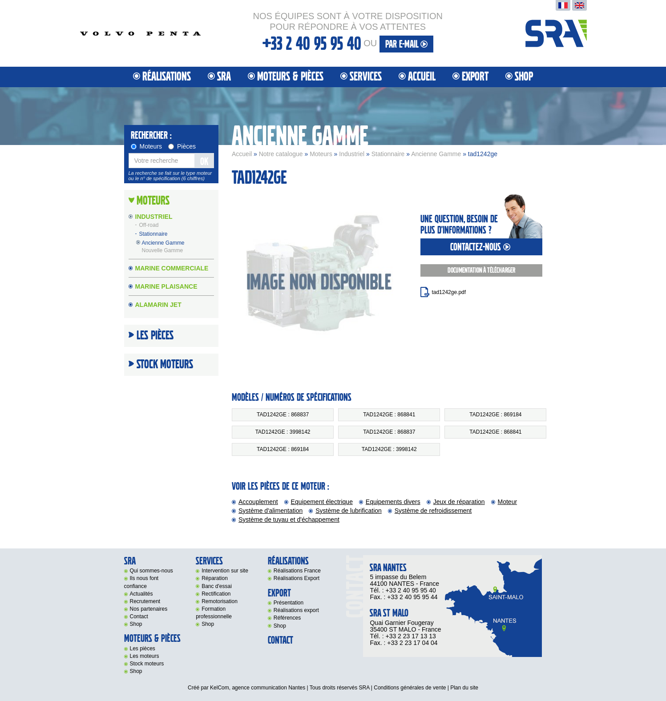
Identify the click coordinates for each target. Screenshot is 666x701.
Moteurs (321, 153)
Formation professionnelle (214, 613)
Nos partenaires (149, 609)
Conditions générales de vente (410, 688)
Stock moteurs (165, 364)
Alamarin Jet (158, 304)
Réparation (215, 578)
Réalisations (166, 76)
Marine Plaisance (166, 286)
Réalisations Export (296, 578)
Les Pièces (155, 335)
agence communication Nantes (268, 688)
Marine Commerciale (172, 268)
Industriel (351, 153)
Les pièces (142, 648)
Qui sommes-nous (151, 571)
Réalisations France (297, 571)
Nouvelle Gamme (162, 250)
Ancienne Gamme (436, 153)
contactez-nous (481, 247)
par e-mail (406, 44)
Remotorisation (220, 601)
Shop (524, 76)
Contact (139, 616)
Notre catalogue (281, 153)
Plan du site (464, 688)
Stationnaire (388, 153)
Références (287, 618)
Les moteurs (144, 656)
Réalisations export (296, 610)
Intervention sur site (225, 571)
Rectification (216, 594)
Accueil (422, 76)
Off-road (149, 225)
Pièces (182, 146)
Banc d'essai (217, 586)
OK (204, 162)
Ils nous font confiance (141, 582)
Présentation (288, 603)
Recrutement (145, 601)
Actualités (141, 594)
